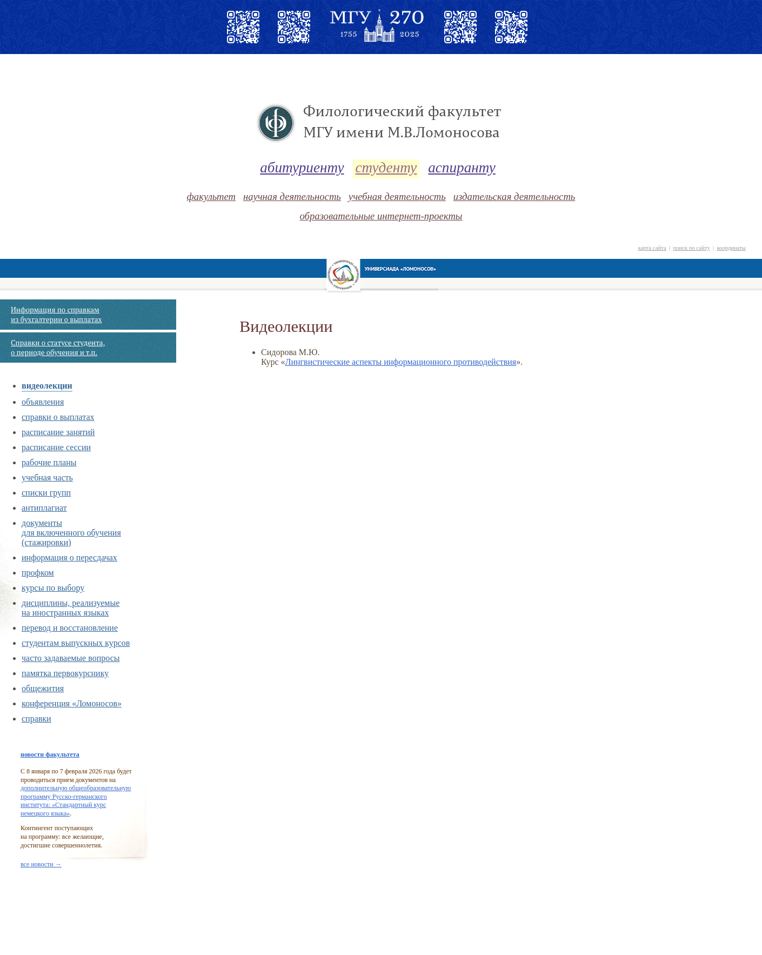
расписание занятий (58, 432)
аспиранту (462, 167)
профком (38, 572)
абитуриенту (302, 167)
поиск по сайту (691, 248)
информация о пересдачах (69, 557)
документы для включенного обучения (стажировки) (71, 532)
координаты (731, 248)
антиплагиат (44, 507)
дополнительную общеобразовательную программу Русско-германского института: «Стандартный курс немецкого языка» (76, 800)
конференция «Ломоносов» (72, 703)
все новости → (41, 864)
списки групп (46, 492)
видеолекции (47, 385)
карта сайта (652, 248)
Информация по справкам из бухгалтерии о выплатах (56, 314)
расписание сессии (56, 447)
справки (36, 718)
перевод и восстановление (70, 627)
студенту (386, 167)
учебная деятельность (397, 196)
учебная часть (47, 477)
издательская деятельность (514, 196)
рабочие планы (49, 462)
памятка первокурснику (65, 673)
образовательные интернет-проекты (380, 216)
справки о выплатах (58, 417)
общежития (43, 688)
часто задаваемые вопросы (70, 658)
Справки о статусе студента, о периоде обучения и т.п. (58, 347)
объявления (43, 401)
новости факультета (50, 754)
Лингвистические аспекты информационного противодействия (401, 361)
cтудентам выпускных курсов (76, 642)
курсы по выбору (53, 587)
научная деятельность (292, 196)
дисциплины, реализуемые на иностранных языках (70, 607)
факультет (211, 196)
